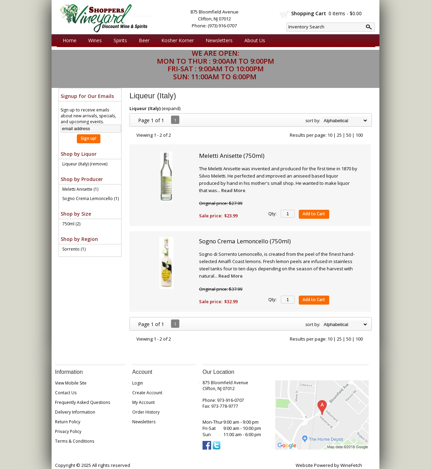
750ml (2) (71, 224)
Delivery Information (75, 412)
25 (339, 135)
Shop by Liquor (79, 154)
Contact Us (66, 393)
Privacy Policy (68, 431)
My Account (143, 402)
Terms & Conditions (74, 441)
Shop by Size (76, 213)
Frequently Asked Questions (82, 402)
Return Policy (67, 422)
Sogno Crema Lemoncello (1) (90, 198)
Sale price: (210, 216)
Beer (142, 40)
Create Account (147, 393)
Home (70, 40)
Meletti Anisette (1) (80, 189)
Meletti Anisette (231, 156)
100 (359, 135)
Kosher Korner (175, 40)
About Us (253, 40)
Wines (93, 40)
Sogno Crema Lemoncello (245, 241)
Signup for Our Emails (87, 96)
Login (137, 383)
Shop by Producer (82, 179)
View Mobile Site (71, 383)
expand (171, 108)
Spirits (118, 40)
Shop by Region (79, 239)
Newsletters (219, 40)
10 (329, 135)
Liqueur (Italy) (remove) (84, 164)
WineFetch (351, 465)
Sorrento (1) (74, 249)
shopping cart (284, 14)
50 (348, 135)
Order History (146, 412)
